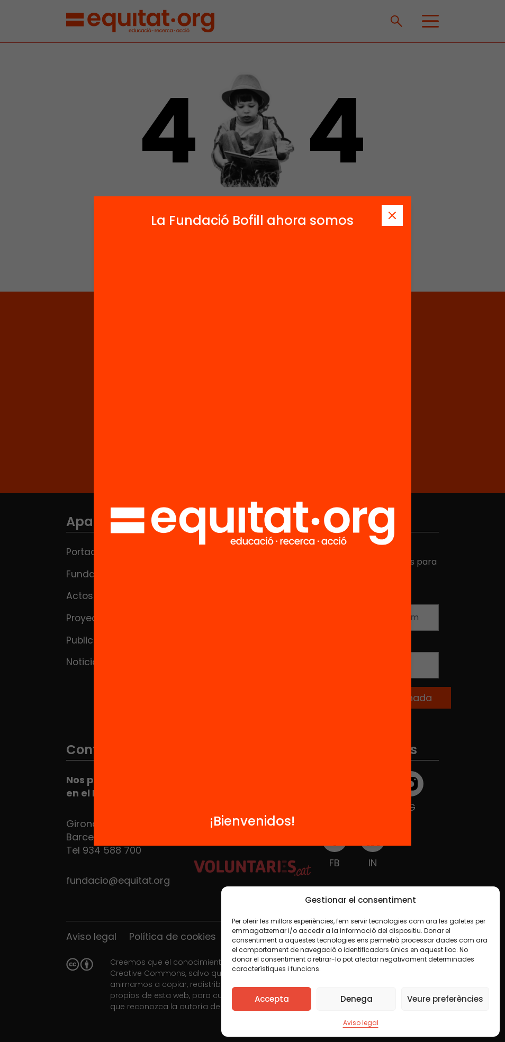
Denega (356, 998)
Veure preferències (445, 998)
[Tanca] (392, 215)
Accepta (272, 998)
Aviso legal (360, 1022)
